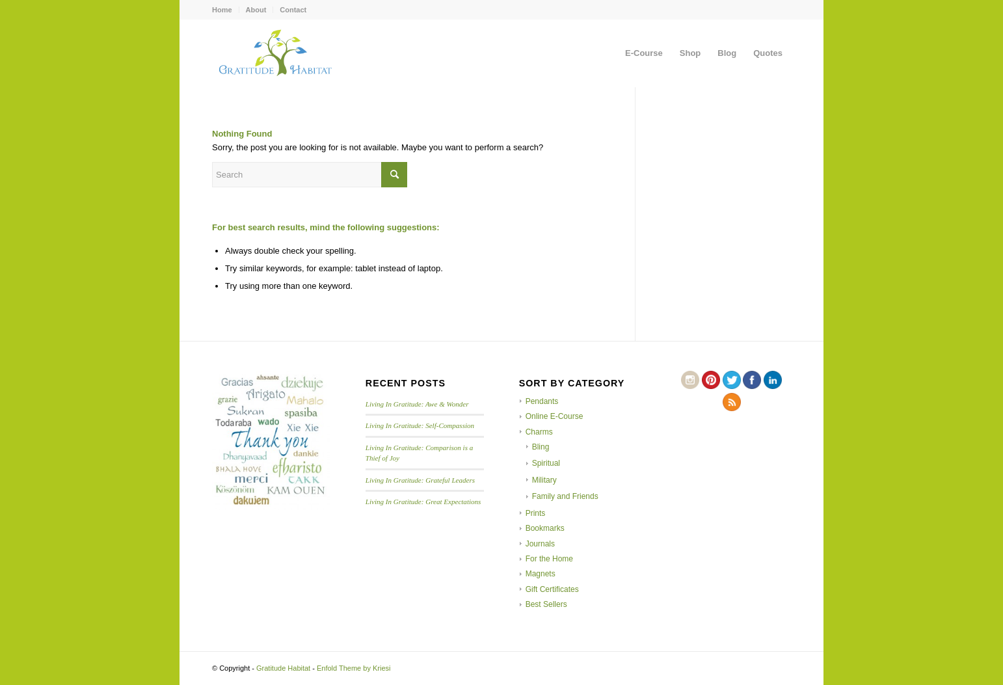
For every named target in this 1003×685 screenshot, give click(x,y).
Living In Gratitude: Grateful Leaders (420, 480)
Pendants (542, 401)
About (256, 10)
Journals (540, 543)
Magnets (540, 573)
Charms (539, 432)
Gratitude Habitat (283, 668)
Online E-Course (554, 416)
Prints (536, 513)
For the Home (549, 558)
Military (544, 480)
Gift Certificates (552, 589)
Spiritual (546, 463)
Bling (541, 446)
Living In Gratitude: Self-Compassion (420, 425)
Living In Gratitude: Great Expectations (423, 501)
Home (222, 10)
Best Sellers (546, 604)
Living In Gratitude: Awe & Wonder (417, 404)
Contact (293, 10)
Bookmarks (545, 528)
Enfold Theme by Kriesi (354, 668)
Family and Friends (565, 496)
